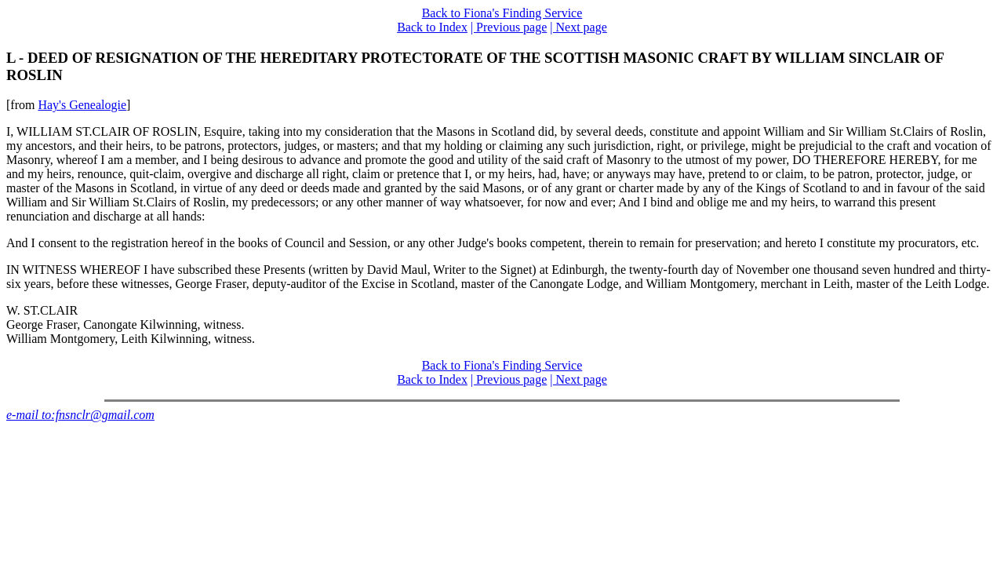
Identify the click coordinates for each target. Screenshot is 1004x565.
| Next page (578, 27)
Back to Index (432, 27)
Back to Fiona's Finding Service (502, 13)
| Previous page (509, 27)
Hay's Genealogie (82, 104)
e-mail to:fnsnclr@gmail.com (80, 414)
